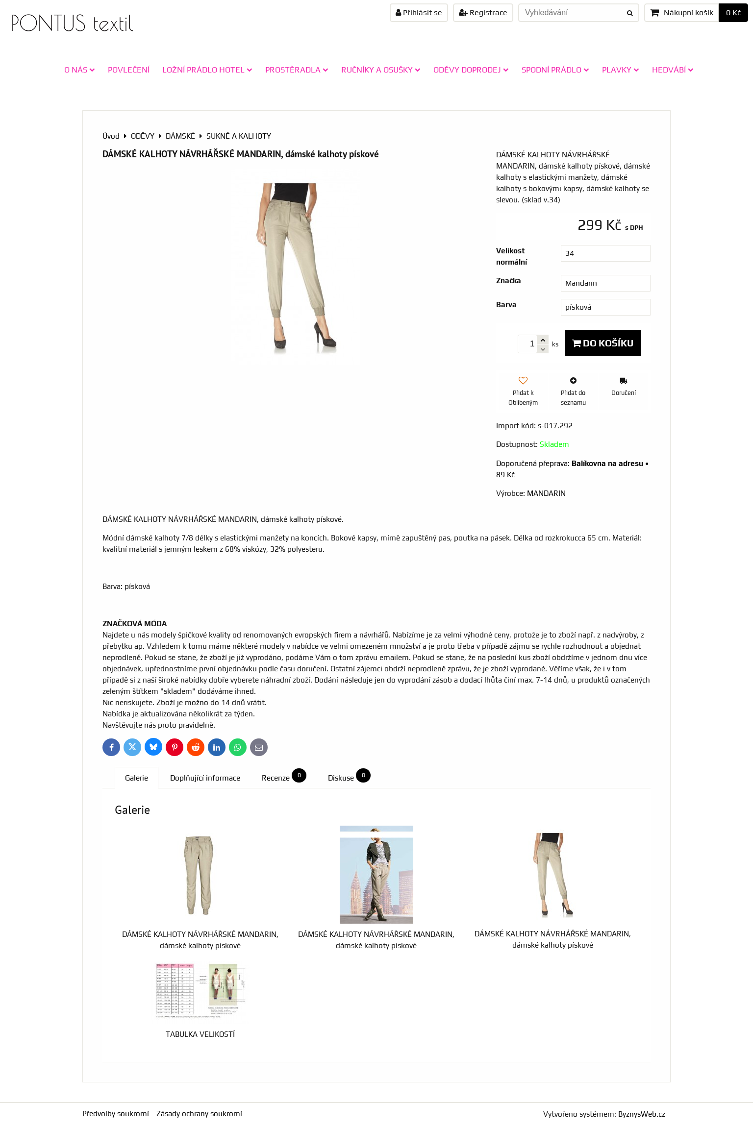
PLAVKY (620, 69)
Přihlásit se (419, 12)
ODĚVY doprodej (471, 69)
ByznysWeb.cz (641, 1114)
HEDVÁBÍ (673, 69)
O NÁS (79, 69)
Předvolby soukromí (115, 1113)
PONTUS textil (72, 22)
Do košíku (602, 343)
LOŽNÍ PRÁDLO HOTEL (207, 69)
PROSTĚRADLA (296, 69)
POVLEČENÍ (129, 69)
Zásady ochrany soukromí (199, 1113)
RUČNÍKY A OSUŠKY (381, 69)
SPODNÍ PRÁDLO (555, 69)
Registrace (483, 12)
